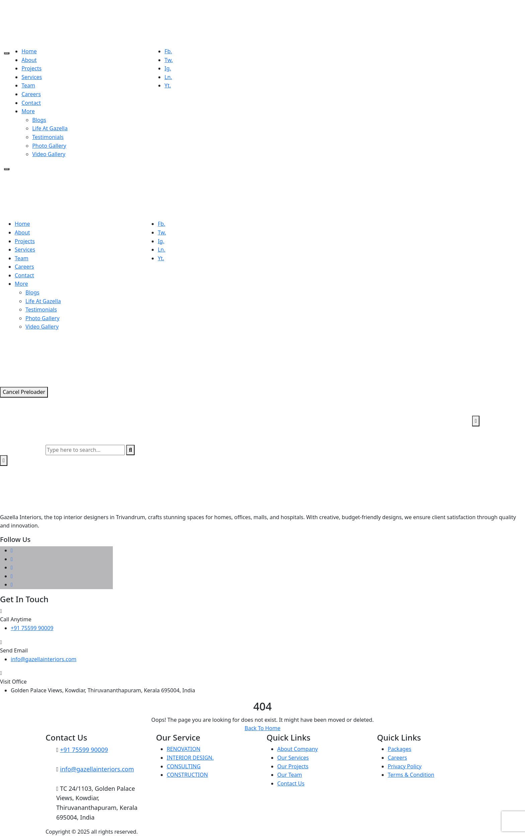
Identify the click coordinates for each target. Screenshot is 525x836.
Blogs (39, 120)
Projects (31, 68)
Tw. (168, 60)
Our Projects (292, 766)
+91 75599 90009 (32, 628)
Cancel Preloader (24, 392)
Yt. (167, 85)
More (28, 111)
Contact (31, 103)
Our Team (289, 774)
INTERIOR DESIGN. (190, 757)
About (28, 60)
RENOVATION (183, 749)
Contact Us (290, 783)
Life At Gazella (50, 128)
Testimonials (48, 137)
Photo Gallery (49, 145)
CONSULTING (184, 766)
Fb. (168, 51)
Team (28, 85)
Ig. (167, 68)
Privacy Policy (405, 766)
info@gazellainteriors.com (43, 659)
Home (29, 51)
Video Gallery (48, 154)
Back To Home (263, 728)
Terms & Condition (411, 774)
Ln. (168, 77)
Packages (399, 749)
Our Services (293, 757)
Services (31, 77)
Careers (31, 94)
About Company (297, 749)
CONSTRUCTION (187, 774)
